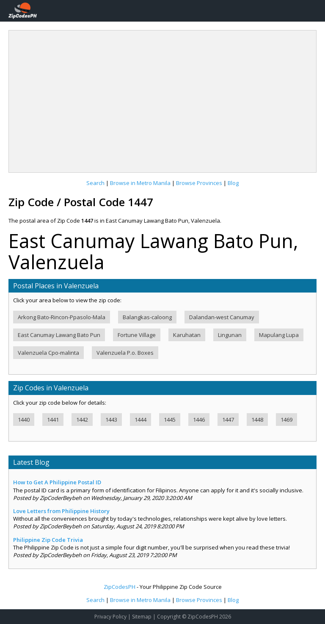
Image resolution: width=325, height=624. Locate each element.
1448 (257, 419)
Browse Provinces (199, 183)
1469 (286, 419)
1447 (228, 419)
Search (95, 183)
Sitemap (141, 616)
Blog (233, 183)
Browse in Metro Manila (140, 183)
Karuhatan (187, 335)
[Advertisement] (162, 98)
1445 (170, 419)
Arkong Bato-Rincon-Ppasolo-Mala (61, 317)
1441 (53, 419)
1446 (199, 419)
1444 (140, 419)
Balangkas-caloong (147, 317)
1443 (111, 419)
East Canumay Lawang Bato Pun (59, 335)
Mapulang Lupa (279, 335)
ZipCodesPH (119, 587)
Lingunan (230, 335)
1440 (24, 419)
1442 (82, 419)
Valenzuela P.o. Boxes (125, 352)
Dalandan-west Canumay (221, 317)
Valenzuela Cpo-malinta (48, 352)
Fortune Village (137, 335)
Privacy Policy (110, 616)
